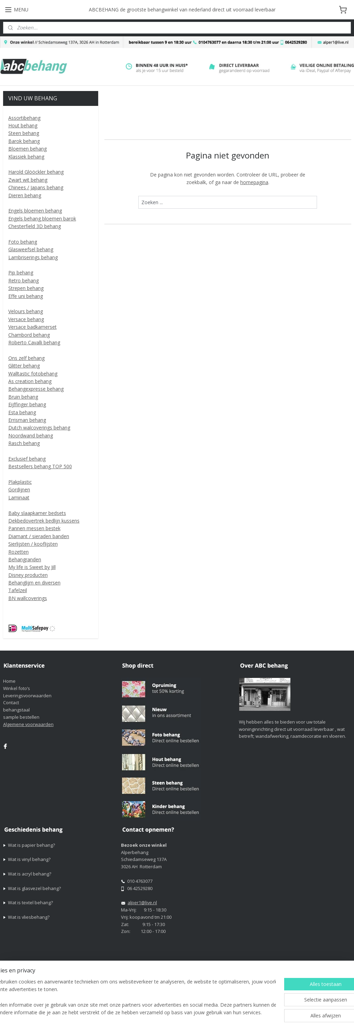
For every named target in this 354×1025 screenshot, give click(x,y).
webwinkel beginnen (256, 1012)
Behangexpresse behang (36, 388)
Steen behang (23, 133)
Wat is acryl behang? (29, 874)
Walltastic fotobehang (32, 373)
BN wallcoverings (27, 598)
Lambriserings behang (33, 257)
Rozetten (18, 551)
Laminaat (18, 497)
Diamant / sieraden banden (38, 536)
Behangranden (24, 559)
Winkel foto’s (16, 688)
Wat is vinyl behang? (29, 859)
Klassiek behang (26, 156)
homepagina (254, 182)
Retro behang (23, 280)
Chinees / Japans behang (35, 187)
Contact (11, 702)
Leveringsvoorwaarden (27, 695)
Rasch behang (24, 443)
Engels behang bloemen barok (42, 218)
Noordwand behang (30, 435)
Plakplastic (20, 482)
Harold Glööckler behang (36, 172)
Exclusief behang (27, 458)
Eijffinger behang (27, 404)
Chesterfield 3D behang (34, 226)
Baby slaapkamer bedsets (37, 513)
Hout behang (22, 125)
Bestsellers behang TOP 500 (40, 466)
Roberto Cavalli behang (34, 342)
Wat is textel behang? (30, 902)
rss (230, 1012)
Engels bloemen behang (35, 210)
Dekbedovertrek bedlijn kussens (44, 520)
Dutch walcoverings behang (39, 427)
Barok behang (24, 141)
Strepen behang (26, 288)
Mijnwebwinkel (317, 1012)
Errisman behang (27, 420)
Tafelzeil (17, 590)
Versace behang (26, 319)
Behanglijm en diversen (34, 582)
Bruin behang (23, 396)
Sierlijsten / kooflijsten (33, 544)
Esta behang (22, 412)
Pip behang (20, 272)
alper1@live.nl (142, 902)
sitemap (215, 1012)
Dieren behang (24, 195)
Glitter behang (24, 365)
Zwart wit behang (27, 179)
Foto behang (22, 241)
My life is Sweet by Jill (32, 567)
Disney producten (28, 575)
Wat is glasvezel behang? (34, 888)
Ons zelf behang (26, 358)
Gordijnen (19, 489)
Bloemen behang (27, 148)
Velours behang (25, 311)
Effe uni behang (25, 296)
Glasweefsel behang (30, 249)
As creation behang (30, 381)
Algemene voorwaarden (28, 724)
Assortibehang (24, 118)
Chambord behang (29, 335)
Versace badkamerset (32, 327)
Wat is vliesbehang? (28, 917)
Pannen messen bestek (34, 528)
